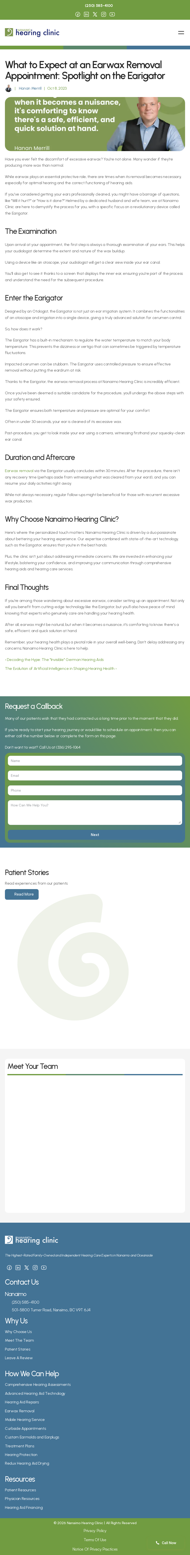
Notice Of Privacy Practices (95, 1549)
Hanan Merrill (30, 88)
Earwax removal (19, 470)
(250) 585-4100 (25, 1302)
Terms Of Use (95, 1539)
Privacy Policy (95, 1530)
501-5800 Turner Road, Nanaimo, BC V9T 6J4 (51, 1309)
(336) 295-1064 (68, 747)
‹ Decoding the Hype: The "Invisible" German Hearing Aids (54, 659)
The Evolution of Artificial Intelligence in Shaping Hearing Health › (60, 668)
